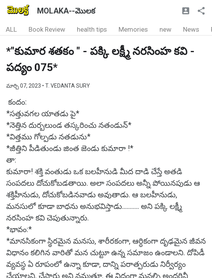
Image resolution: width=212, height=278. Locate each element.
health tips (92, 29)
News (191, 29)
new (165, 29)
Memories (133, 29)
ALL (11, 29)
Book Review (47, 29)
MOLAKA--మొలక (66, 10)
